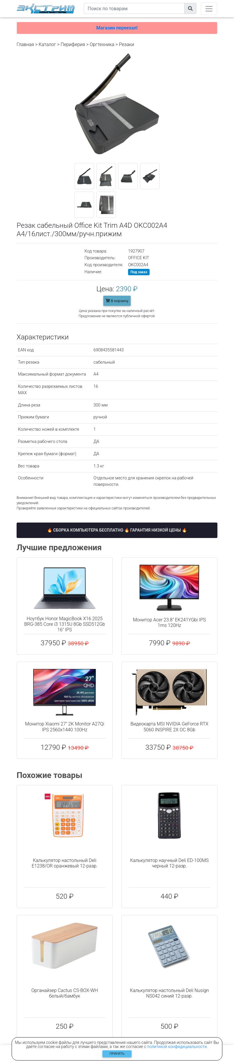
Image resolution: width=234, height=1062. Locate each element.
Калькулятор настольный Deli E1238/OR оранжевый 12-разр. (65, 863)
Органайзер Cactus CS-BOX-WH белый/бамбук (64, 993)
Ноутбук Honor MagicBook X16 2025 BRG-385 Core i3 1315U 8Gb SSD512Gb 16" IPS (64, 624)
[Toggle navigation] (209, 8)
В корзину (117, 301)
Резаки (126, 44)
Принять (117, 1054)
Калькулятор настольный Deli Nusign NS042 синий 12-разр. (169, 993)
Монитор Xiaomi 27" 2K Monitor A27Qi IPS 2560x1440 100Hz (64, 726)
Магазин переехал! (117, 28)
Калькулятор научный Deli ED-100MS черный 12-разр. (169, 863)
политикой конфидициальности (177, 1046)
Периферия (73, 44)
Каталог (47, 44)
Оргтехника (102, 44)
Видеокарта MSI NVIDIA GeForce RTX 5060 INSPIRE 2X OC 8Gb (169, 726)
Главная (25, 44)
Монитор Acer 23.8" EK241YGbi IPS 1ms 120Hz (169, 622)
